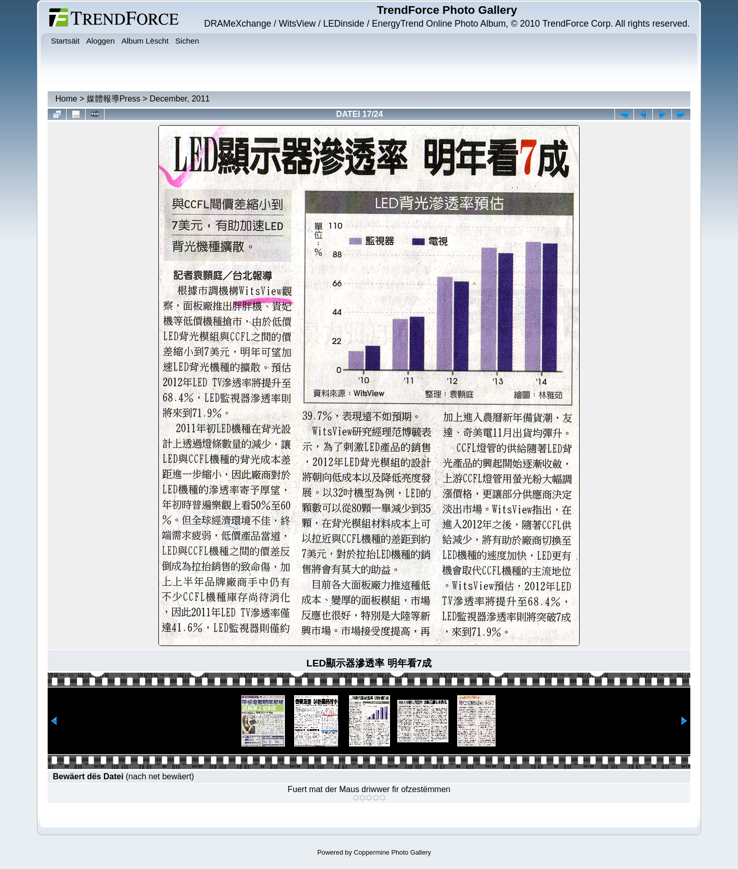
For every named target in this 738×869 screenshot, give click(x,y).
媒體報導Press (113, 98)
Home (66, 98)
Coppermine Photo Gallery (392, 852)
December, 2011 (180, 98)
